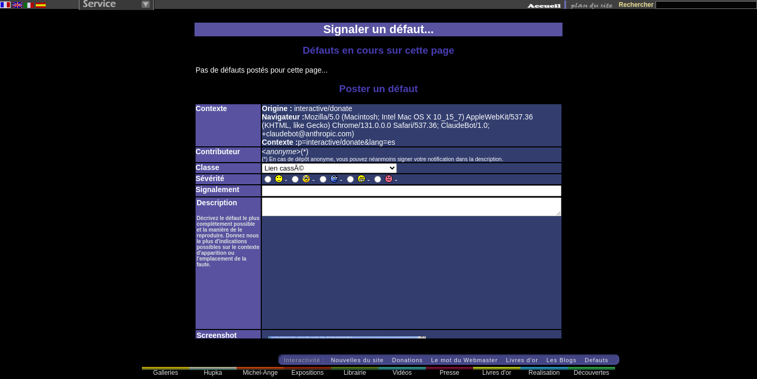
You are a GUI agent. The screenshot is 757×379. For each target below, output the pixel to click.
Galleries (165, 372)
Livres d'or (522, 360)
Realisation (543, 372)
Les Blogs (561, 360)
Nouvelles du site (357, 360)
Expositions (307, 372)
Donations (407, 360)
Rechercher (636, 4)
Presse (449, 372)
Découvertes (591, 372)
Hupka (213, 372)
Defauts (596, 360)
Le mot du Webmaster (464, 360)
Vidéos (402, 372)
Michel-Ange (260, 372)
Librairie (355, 372)
